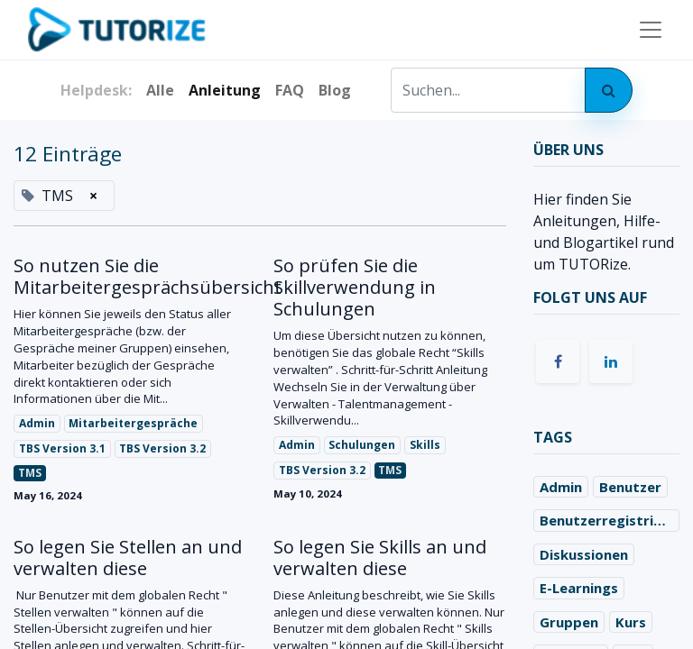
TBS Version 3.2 (162, 448)
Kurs (630, 622)
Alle (160, 90)
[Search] (609, 90)
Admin (37, 423)
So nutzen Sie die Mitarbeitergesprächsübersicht (130, 276)
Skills (425, 444)
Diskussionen (584, 554)
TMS (30, 472)
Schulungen (361, 444)
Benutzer (630, 487)
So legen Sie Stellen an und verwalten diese (128, 558)
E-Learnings (579, 588)
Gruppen (569, 622)
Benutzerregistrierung (609, 520)
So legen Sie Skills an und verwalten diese (379, 558)
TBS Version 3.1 (62, 448)
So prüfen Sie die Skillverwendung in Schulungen (354, 287)
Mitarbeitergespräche (133, 423)
